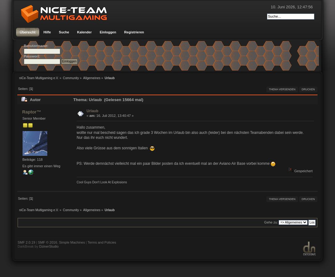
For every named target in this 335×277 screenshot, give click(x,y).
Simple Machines (72, 242)
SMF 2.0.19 (26, 242)
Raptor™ (31, 111)
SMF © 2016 (47, 242)
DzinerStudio (49, 246)
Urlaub (92, 111)
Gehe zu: (271, 222)
